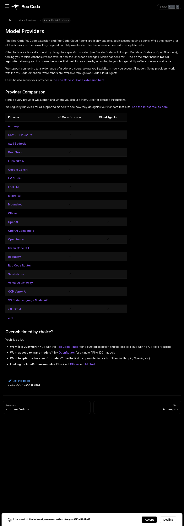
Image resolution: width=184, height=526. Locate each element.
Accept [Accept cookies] (149, 519)
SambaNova (16, 274)
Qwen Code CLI (18, 248)
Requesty (14, 256)
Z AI (10, 317)
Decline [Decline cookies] (168, 519)
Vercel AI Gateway (20, 282)
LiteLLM (13, 187)
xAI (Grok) (14, 309)
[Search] (169, 6)
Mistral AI (14, 195)
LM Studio (15, 178)
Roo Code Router (19, 265)
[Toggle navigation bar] (7, 6)
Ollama (13, 213)
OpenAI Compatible (21, 230)
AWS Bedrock (17, 143)
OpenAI (13, 222)
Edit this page (19, 380)
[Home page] (10, 20)
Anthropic (14, 126)
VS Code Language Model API (28, 300)
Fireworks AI (16, 161)
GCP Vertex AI (17, 291)
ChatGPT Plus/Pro (20, 135)
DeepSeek (15, 152)
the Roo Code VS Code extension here (78, 80)
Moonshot (15, 204)
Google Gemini (18, 169)
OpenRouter (16, 239)
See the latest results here (150, 107)
